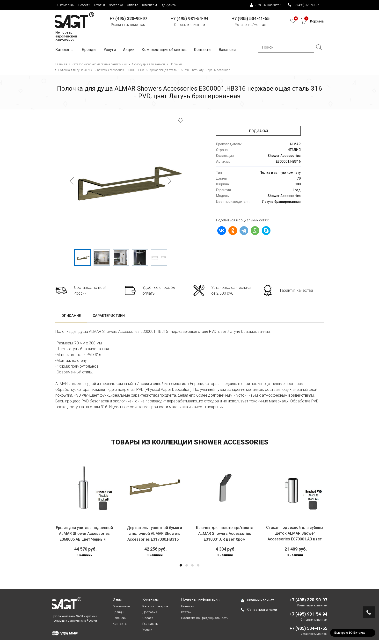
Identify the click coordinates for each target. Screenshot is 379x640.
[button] (181, 565)
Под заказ (258, 131)
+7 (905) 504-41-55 (308, 628)
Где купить (168, 5)
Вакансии (119, 618)
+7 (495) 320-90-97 (303, 5)
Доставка (116, 5)
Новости (84, 5)
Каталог (64, 49)
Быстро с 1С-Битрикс (349, 632)
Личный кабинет (257, 600)
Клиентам (149, 5)
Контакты (202, 49)
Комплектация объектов (164, 49)
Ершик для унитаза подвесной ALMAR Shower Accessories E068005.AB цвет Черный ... (84, 533)
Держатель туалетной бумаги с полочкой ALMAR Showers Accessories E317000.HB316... (154, 533)
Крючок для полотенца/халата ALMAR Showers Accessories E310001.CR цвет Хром (224, 533)
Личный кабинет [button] (264, 5)
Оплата (132, 5)
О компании (65, 5)
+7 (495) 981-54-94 (308, 614)
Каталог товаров (155, 606)
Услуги (110, 49)
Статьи (99, 5)
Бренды (89, 49)
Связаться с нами (259, 609)
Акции (128, 49)
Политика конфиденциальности (204, 618)
